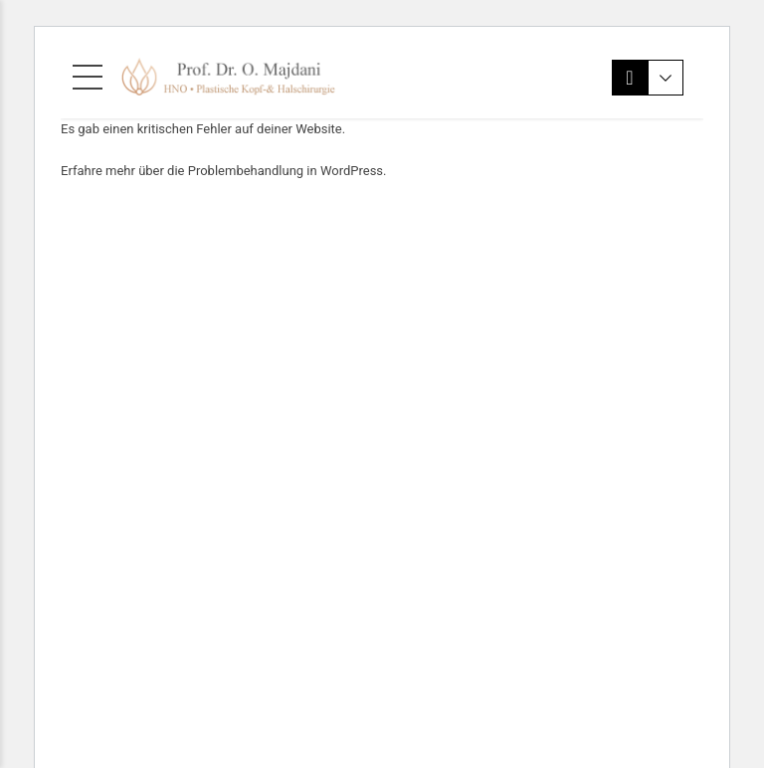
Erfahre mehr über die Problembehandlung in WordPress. (224, 170)
